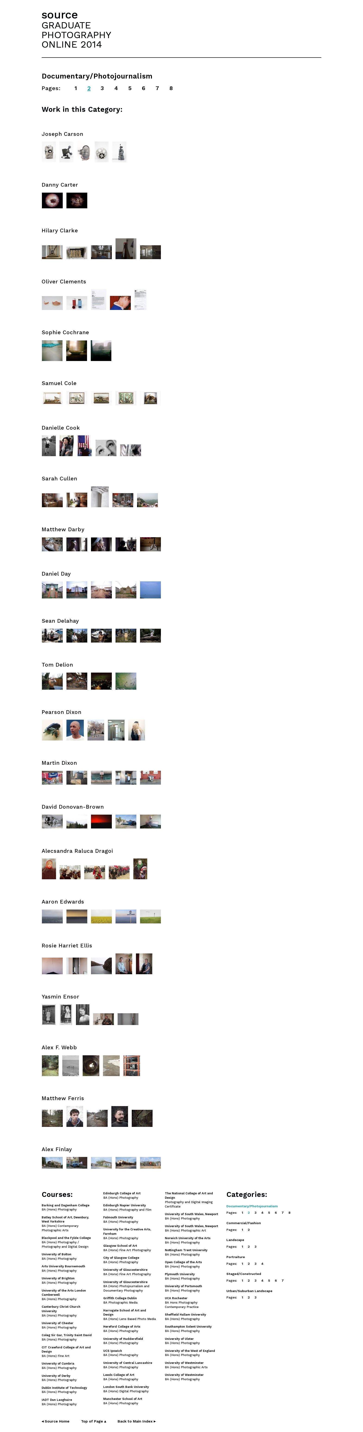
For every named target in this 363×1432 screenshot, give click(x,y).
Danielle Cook (61, 428)
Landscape (235, 1240)
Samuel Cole (59, 383)
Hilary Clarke (60, 231)
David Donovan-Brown (73, 807)
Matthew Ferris (63, 1098)
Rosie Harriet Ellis (67, 946)
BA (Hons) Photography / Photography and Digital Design (66, 1242)
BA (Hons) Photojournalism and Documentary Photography (126, 1286)
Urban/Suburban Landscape (249, 1291)
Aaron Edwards (63, 902)
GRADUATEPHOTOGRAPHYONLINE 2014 (76, 34)
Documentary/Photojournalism (252, 1206)
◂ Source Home (55, 1421)
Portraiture (235, 1257)
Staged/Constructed (243, 1274)
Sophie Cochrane (65, 332)
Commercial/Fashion (243, 1223)
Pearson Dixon (61, 712)
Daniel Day (56, 574)
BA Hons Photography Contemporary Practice (182, 1302)
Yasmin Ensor (60, 997)
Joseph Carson (62, 134)
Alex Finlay (57, 1149)
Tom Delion (57, 665)
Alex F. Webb (59, 1047)
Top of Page (93, 1421)
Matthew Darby (63, 529)
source (59, 14)
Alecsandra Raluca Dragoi (77, 851)
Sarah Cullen (59, 479)
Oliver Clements (64, 282)
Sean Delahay (60, 621)
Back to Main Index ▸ (137, 1421)
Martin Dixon (59, 763)
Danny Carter (60, 185)
